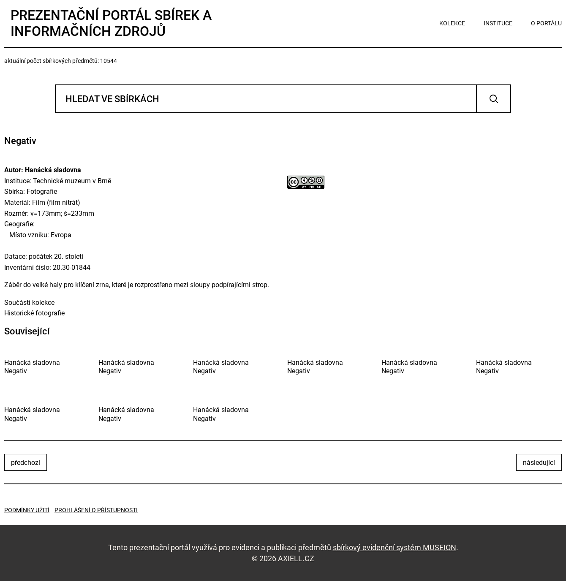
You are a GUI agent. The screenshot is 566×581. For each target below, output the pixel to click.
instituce (498, 23)
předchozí (25, 463)
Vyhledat (493, 98)
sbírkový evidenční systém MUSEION (394, 547)
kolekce (452, 23)
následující (539, 463)
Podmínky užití (26, 510)
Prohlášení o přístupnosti (96, 510)
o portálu (546, 23)
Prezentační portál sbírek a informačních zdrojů (111, 23)
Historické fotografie (34, 313)
